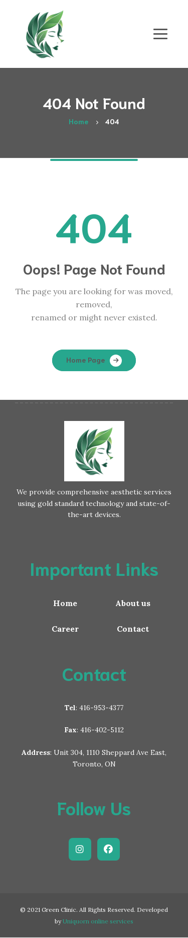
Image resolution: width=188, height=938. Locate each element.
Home (65, 603)
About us (132, 603)
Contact (133, 629)
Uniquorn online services (98, 921)
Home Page (85, 359)
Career (65, 629)
